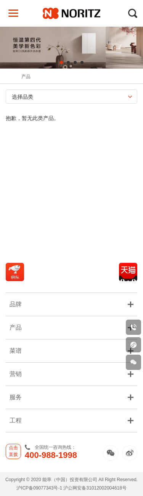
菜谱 (71, 350)
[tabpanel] (71, 48)
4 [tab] (82, 62)
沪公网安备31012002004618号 (94, 488)
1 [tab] (61, 62)
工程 (71, 420)
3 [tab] (75, 62)
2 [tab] (68, 62)
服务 (71, 397)
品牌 (71, 304)
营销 (71, 374)
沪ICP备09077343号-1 (39, 488)
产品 (26, 76)
